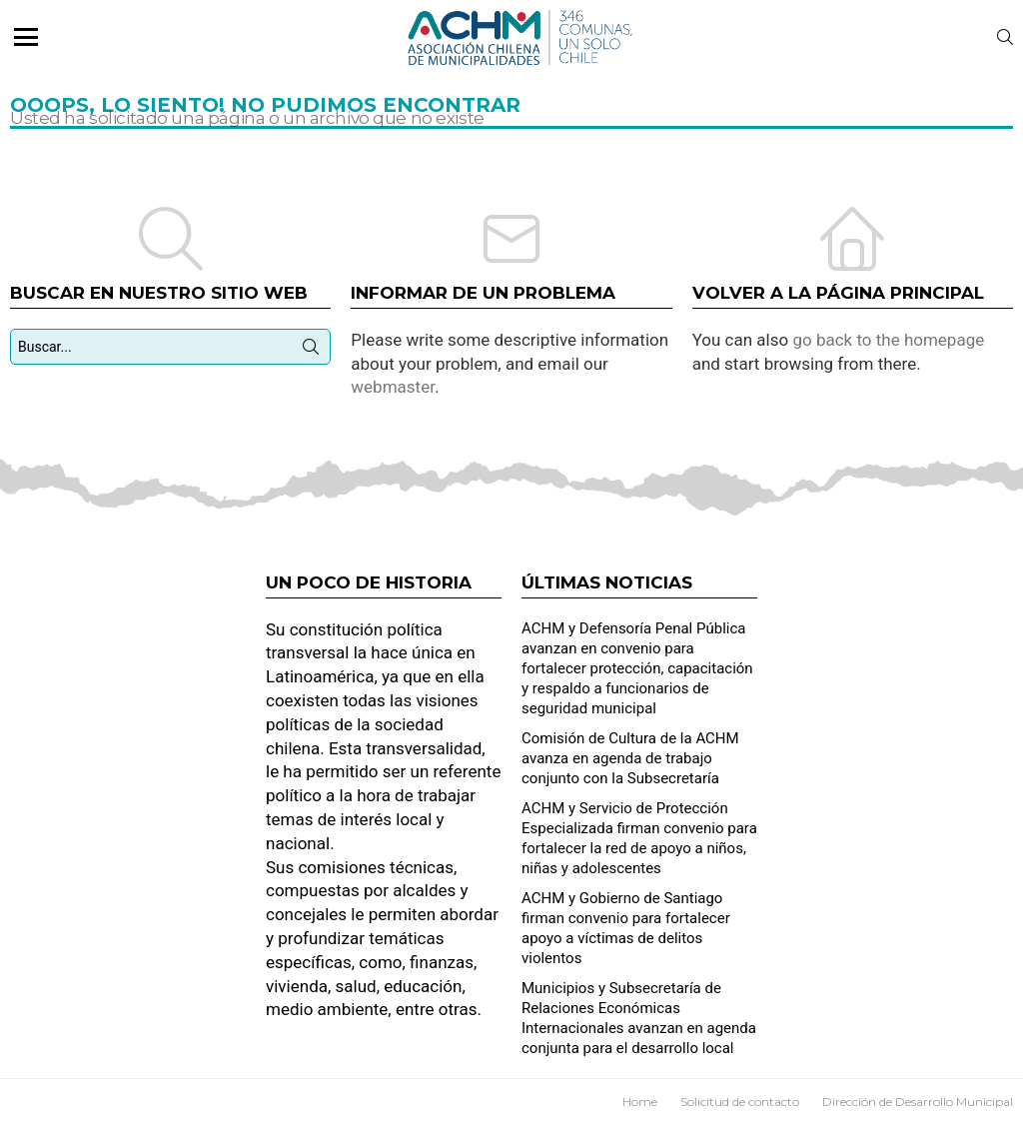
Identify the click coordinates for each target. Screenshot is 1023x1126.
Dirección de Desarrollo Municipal (917, 1101)
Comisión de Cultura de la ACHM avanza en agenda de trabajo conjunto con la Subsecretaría (630, 758)
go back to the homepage (888, 340)
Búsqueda (311, 351)
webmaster (393, 387)
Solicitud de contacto (739, 1101)
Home (639, 1101)
